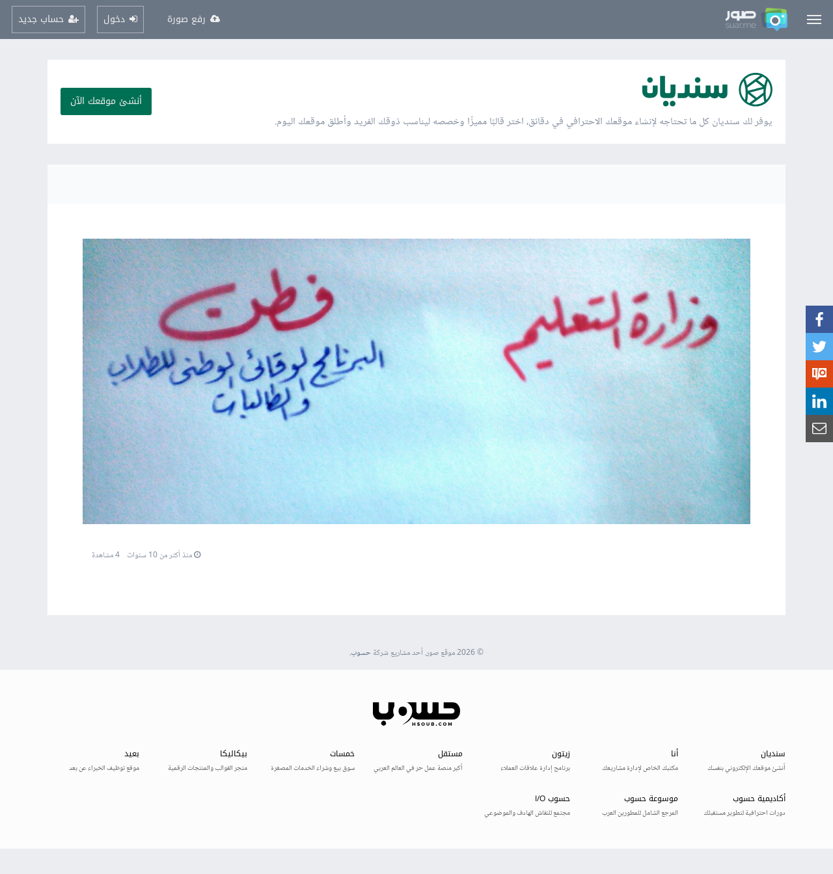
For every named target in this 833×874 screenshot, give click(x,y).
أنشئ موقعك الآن (106, 101)
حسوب (361, 653)
